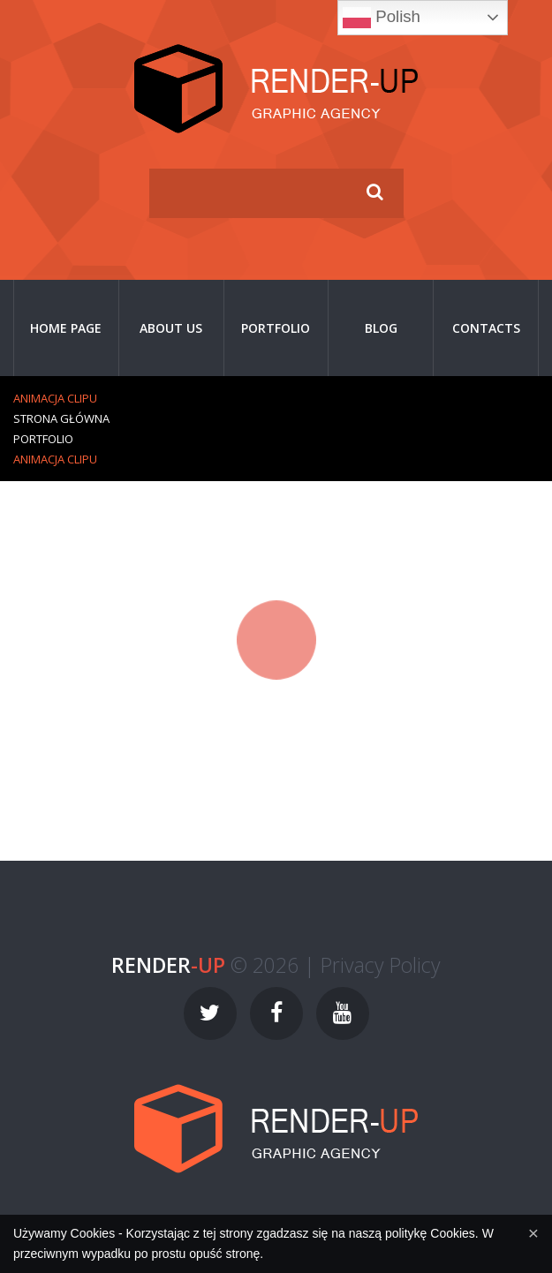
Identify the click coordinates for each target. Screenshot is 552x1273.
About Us (171, 328)
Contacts (486, 328)
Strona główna (61, 418)
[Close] (533, 1233)
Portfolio (275, 328)
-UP (168, 965)
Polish (381, 18)
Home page (66, 328)
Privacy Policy (381, 965)
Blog (381, 328)
